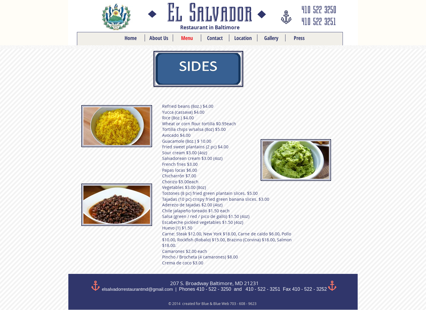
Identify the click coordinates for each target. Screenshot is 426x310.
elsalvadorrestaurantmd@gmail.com (137, 289)
